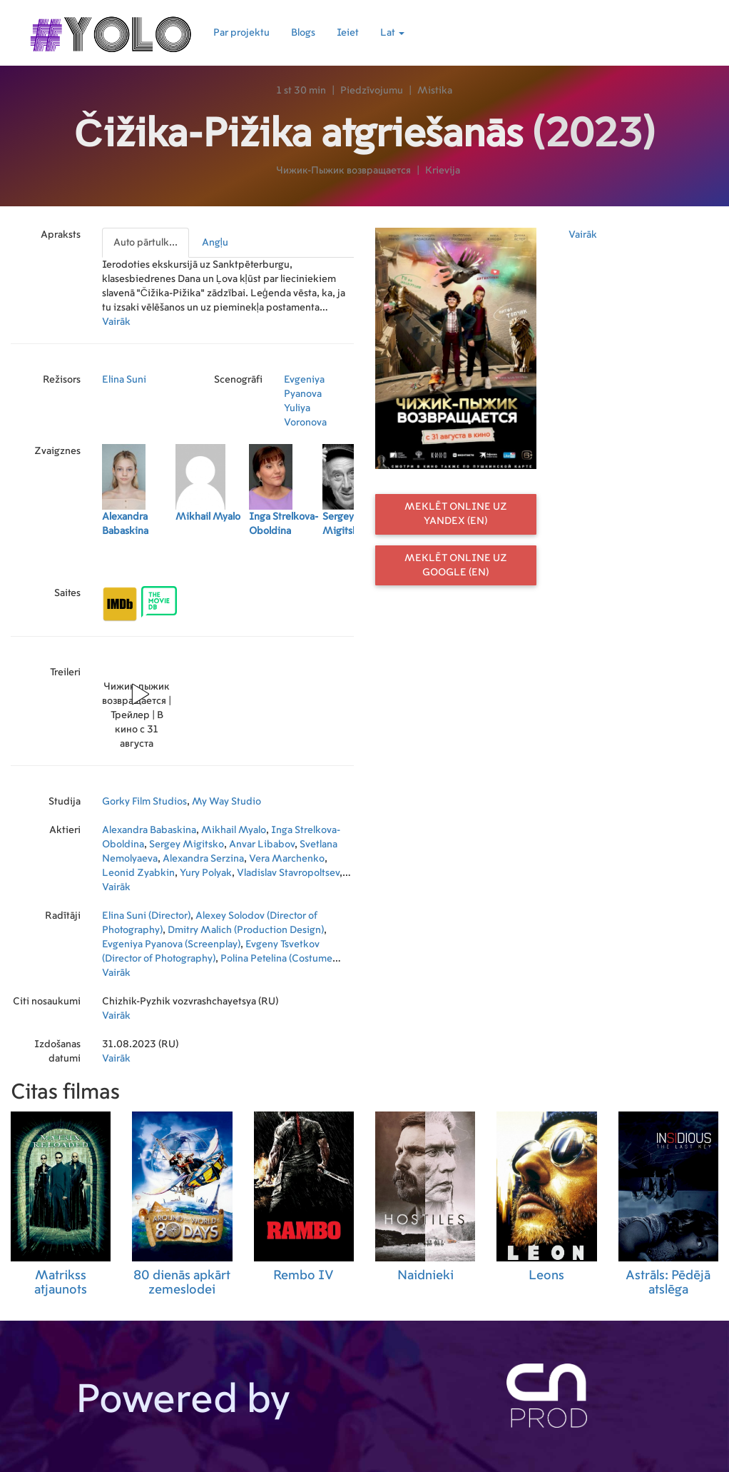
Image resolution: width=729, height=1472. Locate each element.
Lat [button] (392, 33)
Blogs (303, 33)
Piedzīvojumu (371, 91)
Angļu (215, 243)
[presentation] (146, 243)
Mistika (434, 91)
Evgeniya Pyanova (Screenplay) (171, 944)
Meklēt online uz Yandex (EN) (455, 514)
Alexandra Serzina (203, 859)
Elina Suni (124, 380)
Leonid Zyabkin (138, 873)
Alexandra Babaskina (149, 830)
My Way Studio (226, 802)
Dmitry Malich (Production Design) (246, 930)
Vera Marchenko (287, 859)
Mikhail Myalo (233, 830)
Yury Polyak (206, 873)
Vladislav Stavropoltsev (288, 873)
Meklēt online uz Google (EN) (455, 565)
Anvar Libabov (262, 845)
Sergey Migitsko (186, 845)
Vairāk (116, 322)
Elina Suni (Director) (146, 916)
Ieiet (348, 33)
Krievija (442, 171)
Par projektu (241, 33)
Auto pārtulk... (145, 243)
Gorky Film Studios (144, 802)
